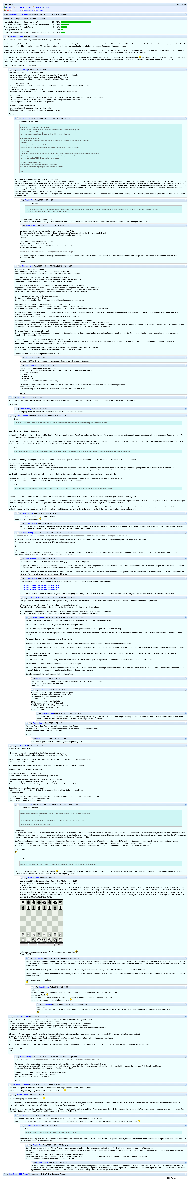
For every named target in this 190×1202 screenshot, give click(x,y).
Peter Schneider (22, 1017)
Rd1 (163, 890)
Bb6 (97, 888)
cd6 (106, 890)
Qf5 (60, 890)
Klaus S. (28, 358)
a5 (118, 888)
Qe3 (83, 892)
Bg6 (32, 892)
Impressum (27, 10)
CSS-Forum (23, 14)
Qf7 (21, 892)
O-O (62, 888)
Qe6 (167, 890)
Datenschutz (40, 10)
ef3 (21, 890)
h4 (153, 890)
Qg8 (22, 895)
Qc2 (28, 892)
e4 (177, 888)
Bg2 (49, 888)
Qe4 (40, 897)
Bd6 (132, 890)
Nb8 (126, 888)
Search (37, 7)
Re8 (137, 888)
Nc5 (157, 888)
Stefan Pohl (26, 118)
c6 (66, 890)
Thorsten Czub (27, 266)
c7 (112, 890)
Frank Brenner (22, 416)
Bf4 (148, 892)
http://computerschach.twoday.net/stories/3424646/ (39, 585)
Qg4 (133, 895)
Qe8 (65, 892)
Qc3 (72, 892)
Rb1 (85, 888)
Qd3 (174, 888)
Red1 (173, 895)
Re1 (96, 895)
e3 (154, 888)
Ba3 (121, 890)
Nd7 (148, 888)
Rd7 (136, 890)
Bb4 (43, 888)
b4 (76, 888)
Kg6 (142, 892)
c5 (38, 890)
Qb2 (174, 890)
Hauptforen (13, 14)
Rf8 (154, 895)
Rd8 (73, 895)
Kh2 (104, 892)
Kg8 (109, 892)
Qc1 (115, 892)
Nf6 (52, 888)
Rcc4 (127, 892)
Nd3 (167, 888)
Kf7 (131, 892)
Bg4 (32, 890)
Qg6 (98, 890)
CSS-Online (18, 7)
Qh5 (33, 897)
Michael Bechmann (21, 1085)
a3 (67, 888)
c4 (23, 888)
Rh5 (29, 897)
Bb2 (114, 888)
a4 (57, 890)
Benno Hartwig (22, 70)
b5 (123, 888)
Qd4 (93, 890)
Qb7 (51, 897)
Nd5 (58, 888)
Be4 (22, 897)
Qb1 (50, 892)
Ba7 (41, 890)
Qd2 (183, 888)
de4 (76, 890)
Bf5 (147, 890)
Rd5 (171, 892)
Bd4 (79, 888)
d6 (88, 888)
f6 (177, 890)
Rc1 (144, 888)
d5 (52, 890)
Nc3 (30, 888)
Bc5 (70, 888)
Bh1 (27, 890)
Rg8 (111, 895)
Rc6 (143, 890)
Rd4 (183, 890)
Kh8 (97, 892)
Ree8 (33, 895)
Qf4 (93, 892)
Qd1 (39, 892)
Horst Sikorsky (27, 513)
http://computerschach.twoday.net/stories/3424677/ (39, 589)
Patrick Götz (29, 200)
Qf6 (107, 888)
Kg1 (106, 895)
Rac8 (86, 890)
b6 (68, 890)
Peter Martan (27, 805)
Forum (7, 7)
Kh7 (156, 890)
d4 (164, 888)
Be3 (183, 895)
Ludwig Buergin (22, 397)
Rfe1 (48, 890)
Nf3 (93, 888)
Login (45, 7)
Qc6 (150, 895)
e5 (25, 888)
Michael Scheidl (17, 37)
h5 (115, 890)
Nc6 (34, 888)
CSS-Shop (15, 10)
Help (28, 7)
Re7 (125, 890)
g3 (39, 888)
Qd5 (140, 895)
